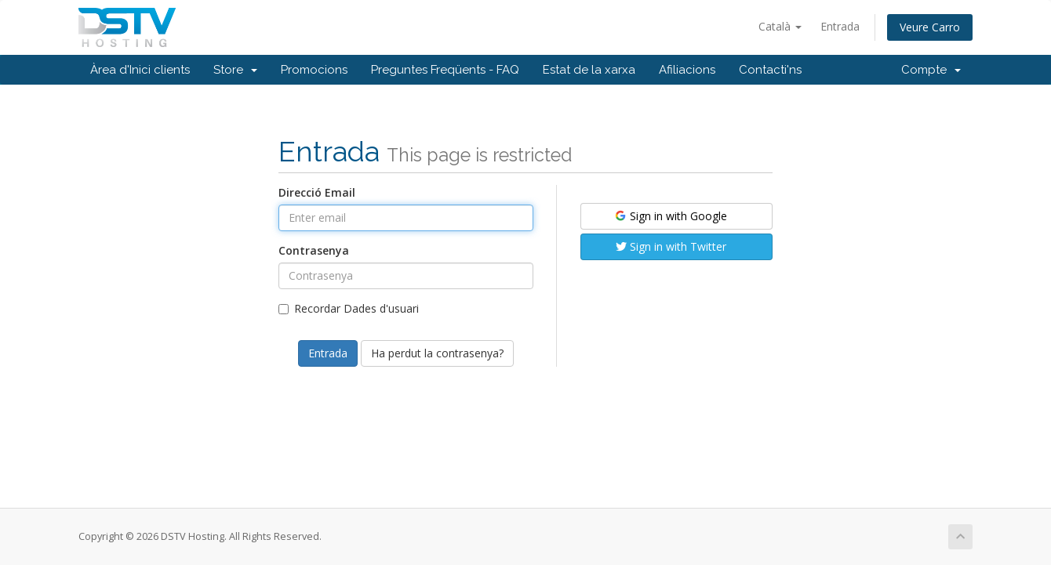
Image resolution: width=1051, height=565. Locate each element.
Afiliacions (687, 70)
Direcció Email (316, 192)
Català (780, 26)
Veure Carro (930, 27)
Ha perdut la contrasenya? (437, 353)
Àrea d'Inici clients (140, 70)
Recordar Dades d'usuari (348, 308)
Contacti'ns (770, 70)
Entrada (840, 26)
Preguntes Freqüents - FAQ (445, 70)
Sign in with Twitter (671, 246)
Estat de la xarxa (589, 70)
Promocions (314, 70)
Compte (931, 70)
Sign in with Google (670, 215)
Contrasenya (313, 250)
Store (235, 70)
